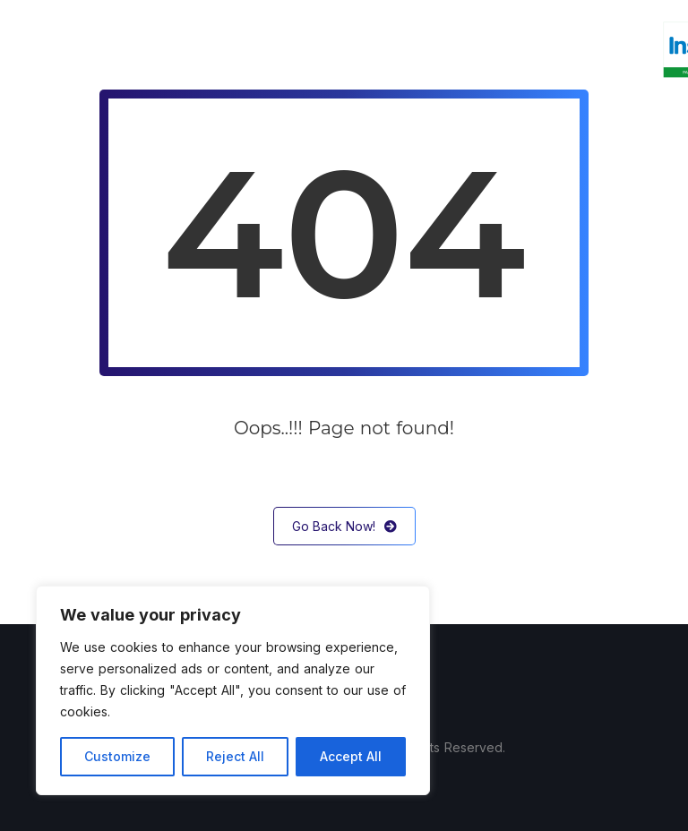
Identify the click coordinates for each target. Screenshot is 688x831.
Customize (117, 756)
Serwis (345, 49)
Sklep (492, 49)
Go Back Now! (344, 526)
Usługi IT (264, 49)
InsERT (420, 49)
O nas (186, 49)
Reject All (235, 756)
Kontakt (565, 49)
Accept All (351, 756)
